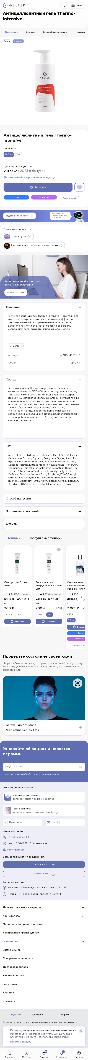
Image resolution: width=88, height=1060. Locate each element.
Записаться (16, 292)
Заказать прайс (44, 874)
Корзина (44, 1054)
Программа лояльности (18, 958)
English (65, 1014)
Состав (30, 32)
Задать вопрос (44, 864)
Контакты (9, 1001)
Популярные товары (46, 538)
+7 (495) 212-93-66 (16, 837)
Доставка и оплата (15, 966)
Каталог (9, 1054)
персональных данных (47, 774)
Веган (7, 41)
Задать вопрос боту (19, 216)
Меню (76, 5)
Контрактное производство (21, 932)
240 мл (9, 154)
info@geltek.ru (14, 850)
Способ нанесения (55, 32)
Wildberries (43, 197)
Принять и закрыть (20, 1042)
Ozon (16, 197)
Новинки (13, 538)
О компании (10, 941)
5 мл (18, 154)
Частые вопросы (13, 975)
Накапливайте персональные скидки (30, 177)
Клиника (8, 992)
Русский (16, 1014)
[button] (81, 1031)
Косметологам (12, 915)
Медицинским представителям (23, 924)
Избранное (61, 1054)
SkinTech (26, 1054)
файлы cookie (37, 1034)
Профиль (79, 1054)
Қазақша (37, 1014)
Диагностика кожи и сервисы (22, 907)
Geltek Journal (12, 949)
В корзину (38, 187)
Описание (11, 32)
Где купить (10, 984)
